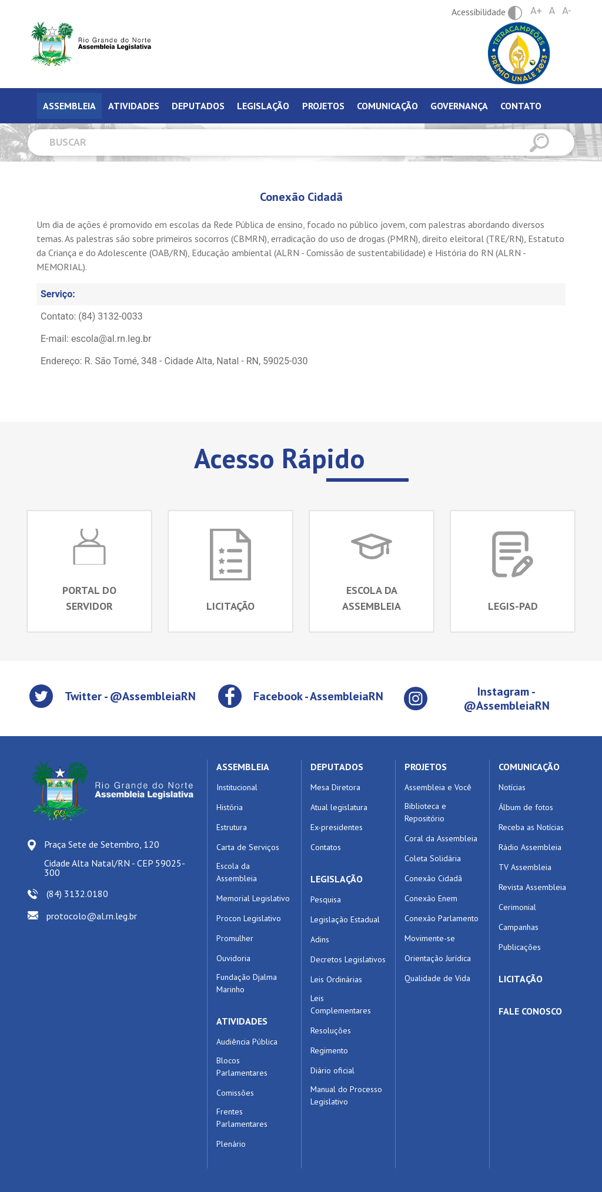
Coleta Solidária (432, 858)
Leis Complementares (340, 1004)
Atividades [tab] (133, 106)
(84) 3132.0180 (77, 893)
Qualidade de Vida (437, 978)
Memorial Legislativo (253, 898)
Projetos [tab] (323, 106)
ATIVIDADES (241, 1021)
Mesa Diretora (335, 787)
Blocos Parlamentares (241, 1066)
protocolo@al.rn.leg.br (91, 916)
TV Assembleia (525, 867)
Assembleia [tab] (69, 106)
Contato (520, 106)
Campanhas (519, 927)
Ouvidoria (233, 958)
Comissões (235, 1092)
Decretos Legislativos (348, 959)
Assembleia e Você (437, 787)
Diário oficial (332, 1070)
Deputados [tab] (198, 106)
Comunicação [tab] (387, 106)
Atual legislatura (338, 807)
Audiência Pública (246, 1041)
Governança (459, 106)
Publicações (520, 947)
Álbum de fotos (526, 807)
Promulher (234, 938)
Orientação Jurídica (437, 958)
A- (566, 10)
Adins (319, 939)
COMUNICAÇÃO (529, 767)
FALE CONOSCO (530, 1011)
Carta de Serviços (247, 847)
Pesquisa (325, 899)
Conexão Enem (430, 898)
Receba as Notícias (531, 827)
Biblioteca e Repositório (425, 812)
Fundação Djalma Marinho (246, 983)
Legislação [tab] (263, 106)
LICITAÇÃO (521, 979)
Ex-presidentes (336, 827)
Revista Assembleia (532, 887)
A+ (536, 10)
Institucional (236, 787)
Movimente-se (429, 938)
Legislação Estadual (345, 919)
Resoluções (330, 1030)
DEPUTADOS (336, 767)
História (229, 807)
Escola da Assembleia (236, 872)
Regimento (329, 1050)
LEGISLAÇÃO (336, 879)
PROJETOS (425, 767)
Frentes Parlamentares (241, 1117)
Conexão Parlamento (441, 918)
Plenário (231, 1144)
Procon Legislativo (248, 918)
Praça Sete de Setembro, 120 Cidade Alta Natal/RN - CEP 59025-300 (114, 858)
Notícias (512, 787)
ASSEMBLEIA (242, 767)
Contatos (325, 847)
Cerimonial (517, 907)
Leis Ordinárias (336, 979)
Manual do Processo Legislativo (346, 1095)
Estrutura (231, 827)
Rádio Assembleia (530, 847)
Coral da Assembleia (440, 838)
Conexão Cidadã (433, 878)
